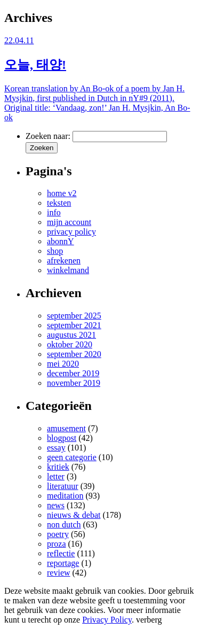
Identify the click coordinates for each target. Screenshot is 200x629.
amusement (66, 428)
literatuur (62, 486)
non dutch (64, 524)
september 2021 (74, 325)
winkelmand (68, 270)
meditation (65, 495)
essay (56, 447)
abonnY (60, 241)
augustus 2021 (71, 334)
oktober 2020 (69, 344)
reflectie (61, 553)
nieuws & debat (73, 514)
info (54, 212)
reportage (63, 563)
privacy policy (71, 231)
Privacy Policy (107, 619)
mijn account (69, 222)
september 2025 (74, 315)
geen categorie (72, 457)
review (58, 572)
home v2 (62, 193)
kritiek (58, 466)
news (56, 505)
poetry (58, 534)
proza (56, 543)
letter (56, 476)
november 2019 (73, 382)
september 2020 (74, 354)
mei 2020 (63, 363)
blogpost (61, 437)
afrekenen (64, 260)
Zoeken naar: (48, 136)
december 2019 (73, 373)
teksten (59, 202)
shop (55, 250)
